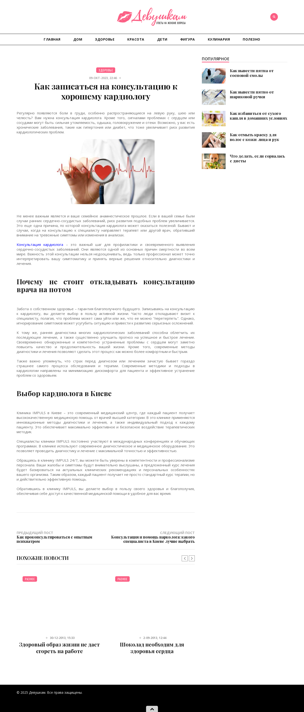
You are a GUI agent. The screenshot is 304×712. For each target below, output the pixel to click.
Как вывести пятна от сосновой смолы (252, 73)
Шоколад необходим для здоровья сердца (152, 648)
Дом (77, 39)
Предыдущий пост (61, 536)
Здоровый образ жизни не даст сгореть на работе (59, 648)
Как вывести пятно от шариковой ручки (252, 94)
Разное (30, 579)
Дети (162, 39)
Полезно (251, 39)
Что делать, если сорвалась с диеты (257, 158)
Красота (135, 39)
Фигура (187, 39)
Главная (52, 39)
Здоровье (104, 39)
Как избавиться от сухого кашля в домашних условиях (258, 116)
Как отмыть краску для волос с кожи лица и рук (254, 137)
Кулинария (219, 39)
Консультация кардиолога (40, 244)
